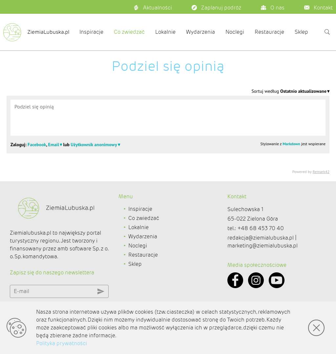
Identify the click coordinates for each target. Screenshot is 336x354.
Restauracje (269, 32)
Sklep (301, 32)
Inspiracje (91, 32)
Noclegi (234, 32)
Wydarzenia (200, 32)
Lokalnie (165, 32)
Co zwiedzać (129, 32)
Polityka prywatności (61, 343)
